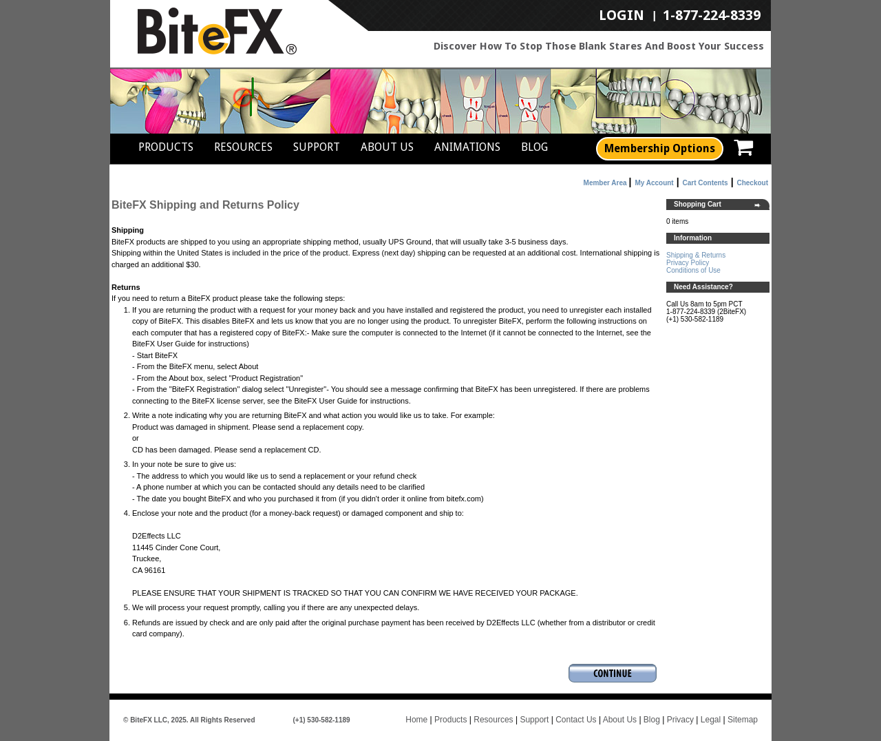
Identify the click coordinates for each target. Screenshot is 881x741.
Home (416, 719)
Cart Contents (705, 183)
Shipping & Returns (695, 255)
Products (165, 147)
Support (316, 147)
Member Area (605, 183)
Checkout (752, 183)
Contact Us (575, 719)
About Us (387, 147)
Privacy (680, 719)
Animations (467, 147)
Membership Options (659, 148)
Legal (711, 719)
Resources (243, 147)
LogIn (621, 16)
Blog (534, 147)
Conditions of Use (693, 270)
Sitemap (743, 719)
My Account (654, 183)
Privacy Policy (687, 263)
